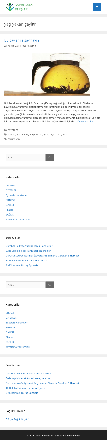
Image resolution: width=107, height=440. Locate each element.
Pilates (9, 209)
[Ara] (50, 157)
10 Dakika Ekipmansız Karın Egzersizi (26, 260)
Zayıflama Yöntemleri (18, 219)
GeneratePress (72, 435)
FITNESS (10, 200)
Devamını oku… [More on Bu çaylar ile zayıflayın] (86, 121)
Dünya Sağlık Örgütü (17, 419)
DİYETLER (13, 130)
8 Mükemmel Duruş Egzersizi (22, 265)
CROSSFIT (11, 185)
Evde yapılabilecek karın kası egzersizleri (28, 250)
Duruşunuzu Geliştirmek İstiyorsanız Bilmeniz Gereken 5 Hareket (42, 255)
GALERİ (10, 205)
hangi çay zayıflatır (18, 134)
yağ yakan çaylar (39, 134)
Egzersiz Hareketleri (17, 195)
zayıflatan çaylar (58, 134)
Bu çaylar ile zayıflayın (21, 40)
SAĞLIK (10, 214)
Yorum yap (14, 139)
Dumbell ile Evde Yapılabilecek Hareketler (29, 245)
